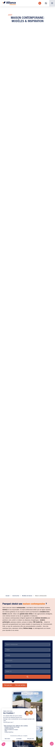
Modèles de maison (27, 595)
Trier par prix (8, 685)
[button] (45, 3)
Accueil (7, 595)
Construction (15, 595)
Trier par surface (20, 685)
